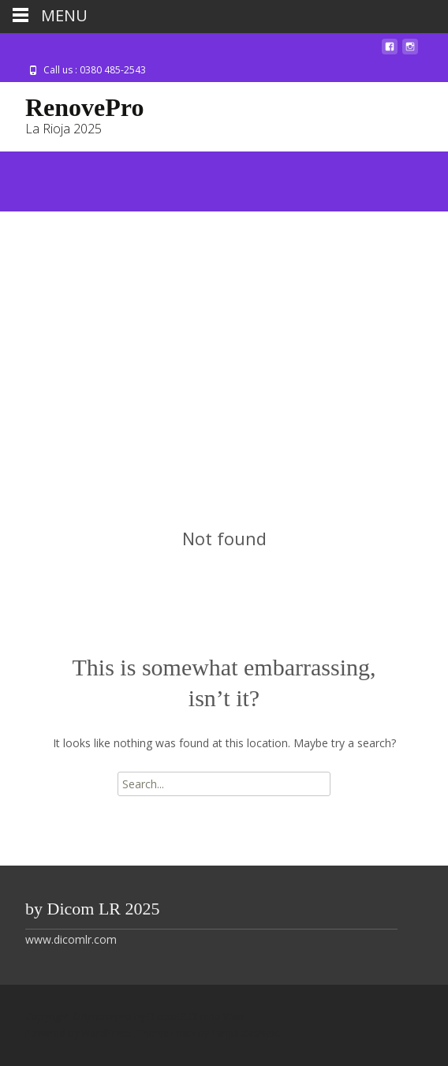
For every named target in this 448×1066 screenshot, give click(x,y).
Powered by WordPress (79, 1033)
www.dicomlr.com (71, 939)
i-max (184, 1033)
